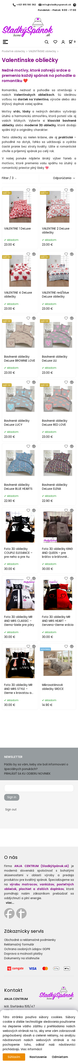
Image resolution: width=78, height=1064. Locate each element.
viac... (10, 903)
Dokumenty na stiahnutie (22, 958)
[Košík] (73, 41)
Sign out (11, 810)
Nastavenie (38, 1057)
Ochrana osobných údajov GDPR (27, 949)
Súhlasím (14, 1057)
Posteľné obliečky (13, 51)
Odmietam (60, 1057)
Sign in (11, 797)
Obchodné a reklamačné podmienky (30, 940)
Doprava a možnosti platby (23, 954)
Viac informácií (31, 1049)
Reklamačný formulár (19, 945)
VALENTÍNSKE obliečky (42, 51)
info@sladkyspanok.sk (56, 4)
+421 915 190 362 (26, 4)
